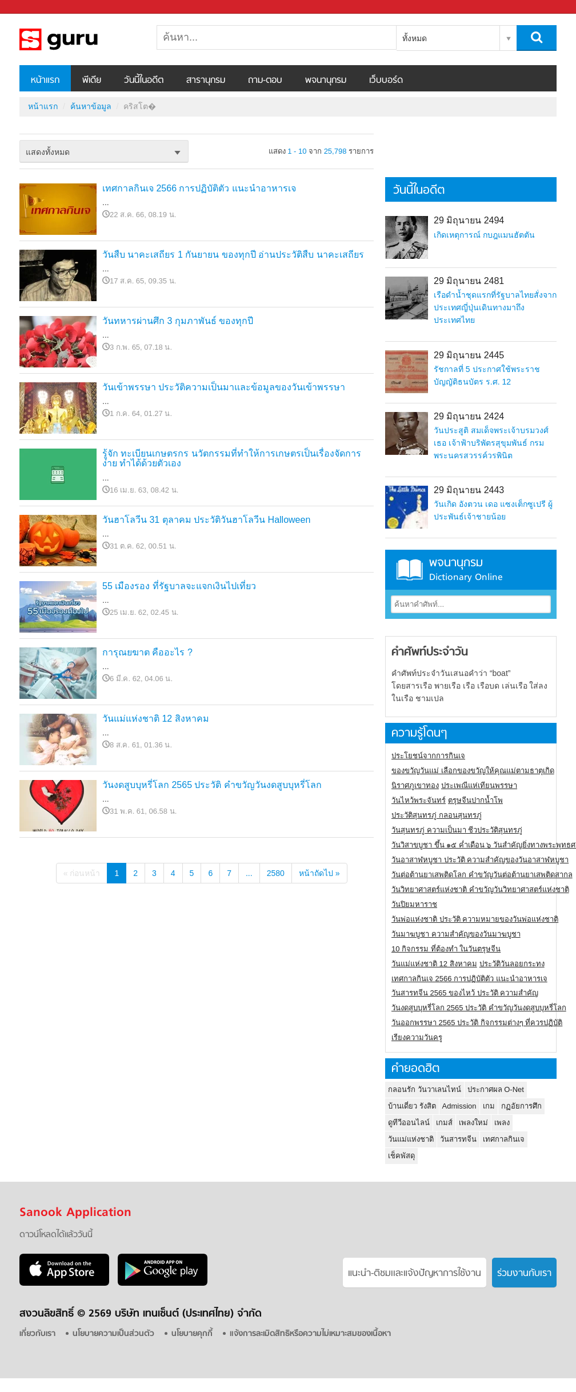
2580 (276, 873)
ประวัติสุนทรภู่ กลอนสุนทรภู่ (436, 815)
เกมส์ (444, 1122)
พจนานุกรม (325, 80)
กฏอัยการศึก (521, 1106)
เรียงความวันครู (416, 1037)
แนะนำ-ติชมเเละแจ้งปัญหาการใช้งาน (414, 1273)
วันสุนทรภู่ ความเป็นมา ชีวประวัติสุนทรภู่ (456, 830)
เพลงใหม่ (473, 1122)
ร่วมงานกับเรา (524, 1273)
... (249, 873)
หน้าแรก (45, 80)
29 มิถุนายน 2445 (469, 355)
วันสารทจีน (458, 1139)
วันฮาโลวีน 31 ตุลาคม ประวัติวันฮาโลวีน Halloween (206, 520)
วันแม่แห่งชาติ (411, 1139)
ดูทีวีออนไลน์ (409, 1122)
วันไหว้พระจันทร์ (418, 800)
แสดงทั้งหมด (48, 152)
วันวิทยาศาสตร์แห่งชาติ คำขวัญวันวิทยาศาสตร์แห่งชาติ (480, 889)
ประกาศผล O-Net (495, 1089)
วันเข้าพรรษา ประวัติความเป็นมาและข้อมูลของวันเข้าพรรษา (223, 387)
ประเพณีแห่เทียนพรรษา (479, 785)
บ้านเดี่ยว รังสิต (412, 1106)
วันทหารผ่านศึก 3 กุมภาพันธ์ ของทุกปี (177, 321)
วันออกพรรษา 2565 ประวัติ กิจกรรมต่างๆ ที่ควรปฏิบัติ (476, 1022)
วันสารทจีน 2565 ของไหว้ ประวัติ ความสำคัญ (464, 993)
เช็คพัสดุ (401, 1155)
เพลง (502, 1122)
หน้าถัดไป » (319, 873)
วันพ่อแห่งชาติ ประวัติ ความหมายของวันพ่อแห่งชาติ (474, 919)
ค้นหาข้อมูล (90, 106)
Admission (459, 1106)
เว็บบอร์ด (386, 80)
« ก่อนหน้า (82, 873)
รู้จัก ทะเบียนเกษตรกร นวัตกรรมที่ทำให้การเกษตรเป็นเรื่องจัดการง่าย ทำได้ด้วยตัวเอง (231, 459)
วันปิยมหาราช (414, 904)
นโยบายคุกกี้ (192, 1334)
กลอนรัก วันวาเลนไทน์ (424, 1089)
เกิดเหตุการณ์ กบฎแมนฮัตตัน (484, 234)
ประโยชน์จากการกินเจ (428, 755)
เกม (489, 1106)
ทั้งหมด (414, 38)
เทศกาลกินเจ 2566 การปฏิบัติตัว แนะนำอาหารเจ (199, 188)
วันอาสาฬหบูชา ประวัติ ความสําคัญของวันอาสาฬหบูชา (480, 859)
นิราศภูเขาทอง (415, 785)
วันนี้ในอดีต (143, 80)
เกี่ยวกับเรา (37, 1334)
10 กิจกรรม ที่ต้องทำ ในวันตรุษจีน (446, 949)
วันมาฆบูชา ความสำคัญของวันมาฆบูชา (456, 934)
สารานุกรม (205, 80)
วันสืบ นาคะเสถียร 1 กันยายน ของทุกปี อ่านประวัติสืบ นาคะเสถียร (233, 254)
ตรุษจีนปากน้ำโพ (475, 800)
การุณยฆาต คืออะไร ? (147, 652)
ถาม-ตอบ (265, 80)
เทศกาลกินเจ (504, 1139)
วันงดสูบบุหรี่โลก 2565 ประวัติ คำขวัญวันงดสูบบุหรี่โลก (212, 785)
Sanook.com (34, 7)
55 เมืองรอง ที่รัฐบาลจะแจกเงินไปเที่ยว (179, 586)
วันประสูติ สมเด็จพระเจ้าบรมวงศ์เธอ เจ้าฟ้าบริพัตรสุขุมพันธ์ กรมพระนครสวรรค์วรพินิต (491, 443)
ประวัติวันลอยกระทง (512, 963)
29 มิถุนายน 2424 (469, 416)
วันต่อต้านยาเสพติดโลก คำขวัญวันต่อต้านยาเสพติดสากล (482, 874)
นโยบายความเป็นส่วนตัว (113, 1334)
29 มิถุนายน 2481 (469, 281)
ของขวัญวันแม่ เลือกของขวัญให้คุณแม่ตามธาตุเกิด (472, 770)
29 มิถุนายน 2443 (469, 490)
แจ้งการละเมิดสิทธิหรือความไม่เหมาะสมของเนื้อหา (310, 1334)
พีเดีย (91, 80)
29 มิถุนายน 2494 (469, 220)
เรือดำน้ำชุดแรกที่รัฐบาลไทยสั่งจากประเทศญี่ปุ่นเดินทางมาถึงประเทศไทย (495, 307)
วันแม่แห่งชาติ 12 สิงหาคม (155, 718)
